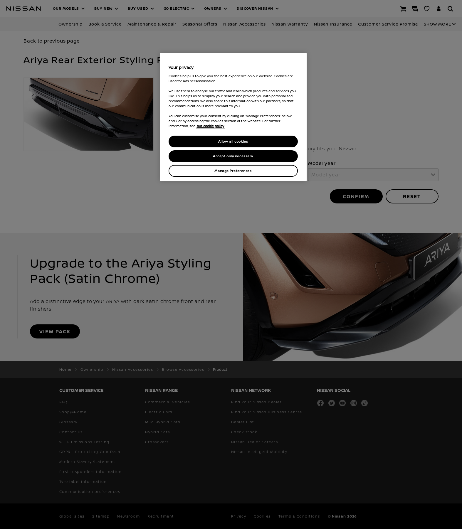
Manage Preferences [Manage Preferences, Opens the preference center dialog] (232, 171)
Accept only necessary (233, 156)
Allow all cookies (233, 141)
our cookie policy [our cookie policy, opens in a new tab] (210, 126)
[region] (233, 117)
